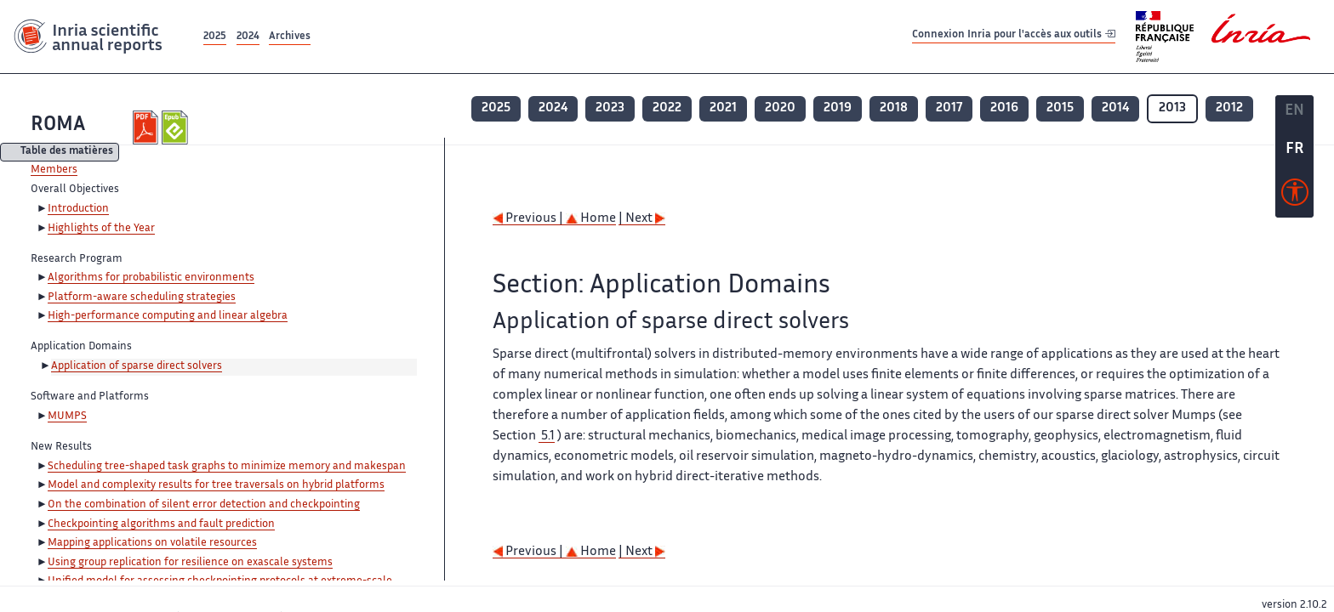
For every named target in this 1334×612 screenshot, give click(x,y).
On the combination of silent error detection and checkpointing (204, 505)
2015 (1060, 108)
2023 (610, 108)
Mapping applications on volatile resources (152, 543)
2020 (780, 108)
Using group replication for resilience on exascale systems (190, 563)
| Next (642, 218)
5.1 (547, 436)
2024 (248, 37)
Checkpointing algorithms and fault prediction (161, 524)
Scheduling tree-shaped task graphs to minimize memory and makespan (227, 467)
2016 (1004, 108)
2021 (723, 108)
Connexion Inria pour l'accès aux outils (1013, 36)
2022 (667, 108)
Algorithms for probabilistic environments (151, 278)
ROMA (58, 125)
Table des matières (66, 152)
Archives (290, 37)
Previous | (529, 218)
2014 (1115, 108)
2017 (949, 108)
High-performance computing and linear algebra (168, 316)
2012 (1229, 108)
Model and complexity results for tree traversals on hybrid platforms (216, 485)
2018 (894, 108)
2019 (838, 108)
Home (591, 218)
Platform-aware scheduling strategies (142, 297)
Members (54, 170)
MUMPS (67, 416)
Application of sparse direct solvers (136, 366)
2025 (214, 37)
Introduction (78, 209)
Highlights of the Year (101, 229)
